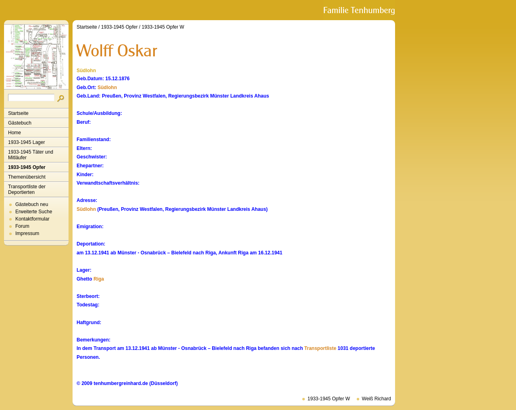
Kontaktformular (32, 219)
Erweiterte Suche (33, 211)
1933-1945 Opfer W (162, 27)
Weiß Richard (376, 399)
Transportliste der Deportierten (27, 189)
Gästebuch (19, 123)
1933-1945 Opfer (27, 167)
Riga (99, 279)
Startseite (18, 113)
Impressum (27, 233)
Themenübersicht (27, 177)
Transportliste (320, 348)
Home (14, 132)
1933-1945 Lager (26, 142)
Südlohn (107, 87)
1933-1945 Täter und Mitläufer (30, 154)
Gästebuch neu (31, 204)
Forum (22, 226)
